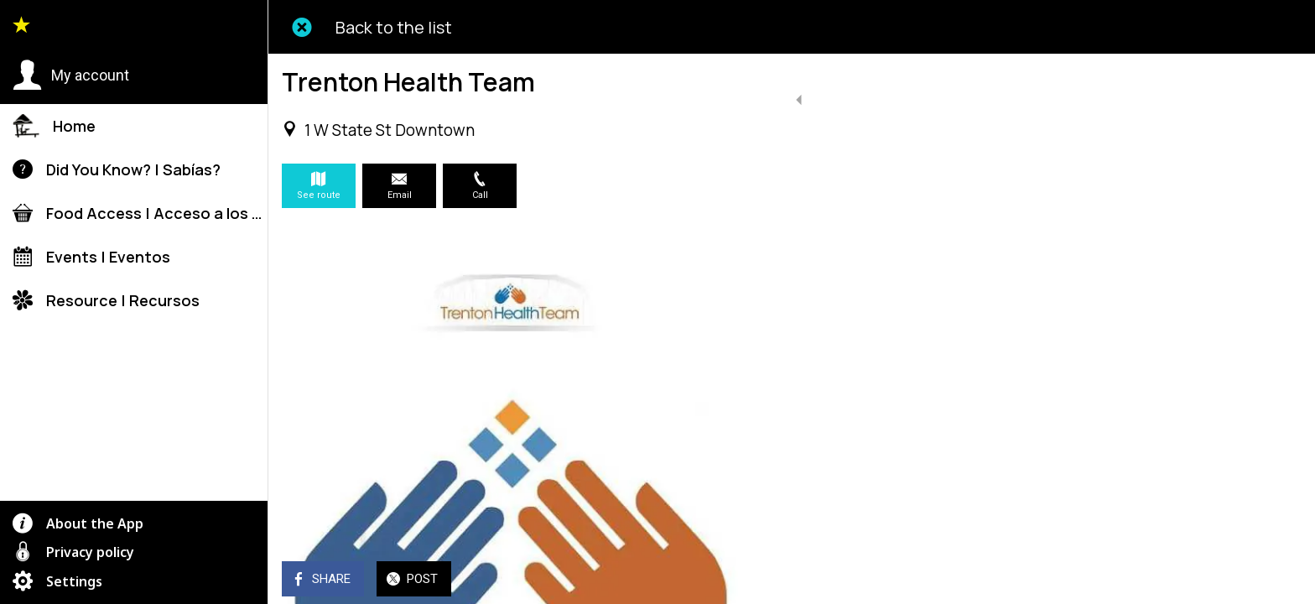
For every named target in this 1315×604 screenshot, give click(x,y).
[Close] (302, 27)
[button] (71, 75)
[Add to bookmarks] (738, 580)
